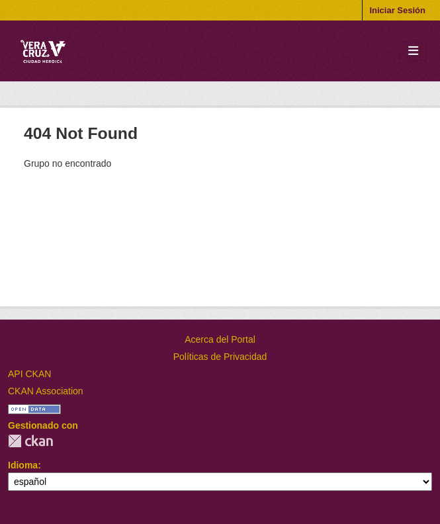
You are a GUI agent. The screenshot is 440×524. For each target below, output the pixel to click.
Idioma (23, 465)
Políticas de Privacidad (220, 356)
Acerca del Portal (220, 339)
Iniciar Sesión (397, 10)
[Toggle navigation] (413, 51)
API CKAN (29, 374)
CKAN (30, 441)
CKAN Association (45, 391)
